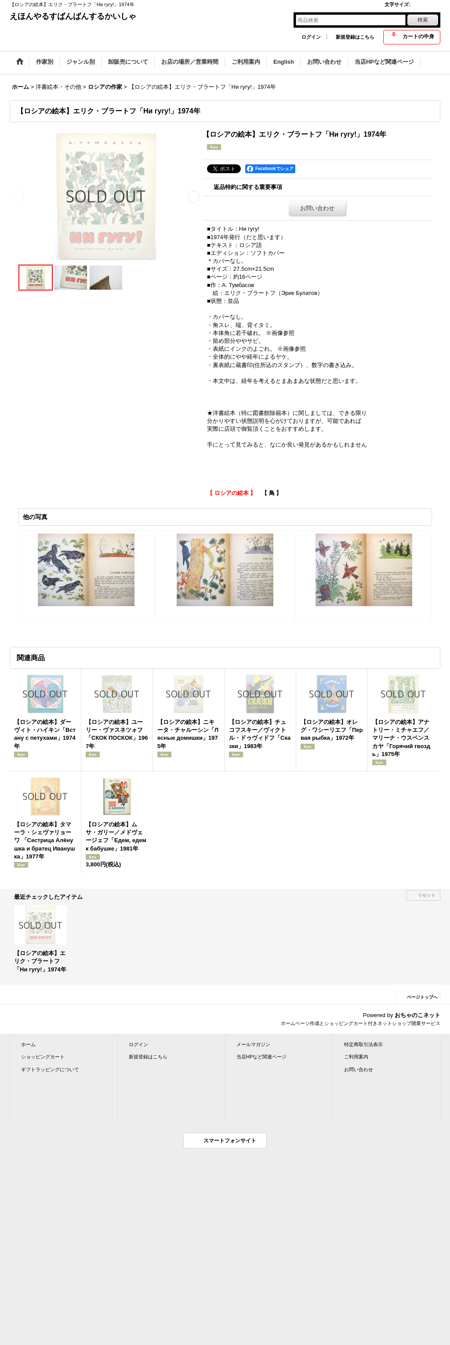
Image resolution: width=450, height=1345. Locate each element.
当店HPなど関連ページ (261, 1056)
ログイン (311, 37)
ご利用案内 (356, 1056)
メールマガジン (253, 1044)
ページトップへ (422, 997)
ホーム (28, 1044)
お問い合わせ (317, 208)
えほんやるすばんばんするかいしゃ (73, 16)
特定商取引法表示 (363, 1044)
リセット (426, 895)
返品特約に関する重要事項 (248, 187)
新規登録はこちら (355, 37)
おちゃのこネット (417, 1015)
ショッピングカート (43, 1056)
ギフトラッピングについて (50, 1069)
